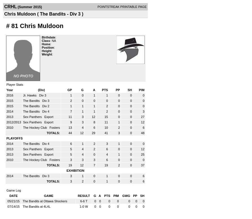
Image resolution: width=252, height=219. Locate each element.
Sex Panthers (33, 117)
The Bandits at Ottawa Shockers (45, 201)
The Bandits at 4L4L (36, 206)
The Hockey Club (35, 127)
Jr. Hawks (30, 95)
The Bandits (32, 100)
